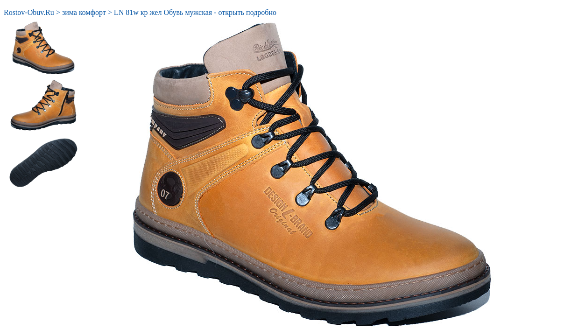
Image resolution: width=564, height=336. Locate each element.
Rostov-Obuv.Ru (29, 12)
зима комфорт (84, 12)
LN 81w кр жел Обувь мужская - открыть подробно (195, 12)
